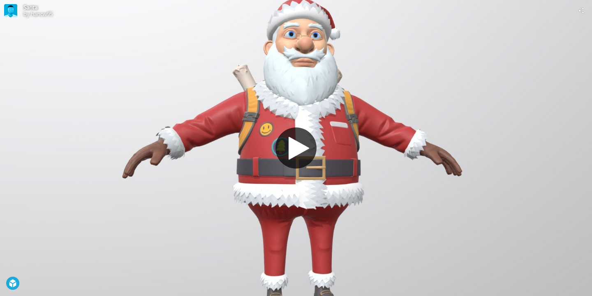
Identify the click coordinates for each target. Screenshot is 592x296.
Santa (30, 7)
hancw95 (42, 14)
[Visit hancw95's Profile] (10, 10)
